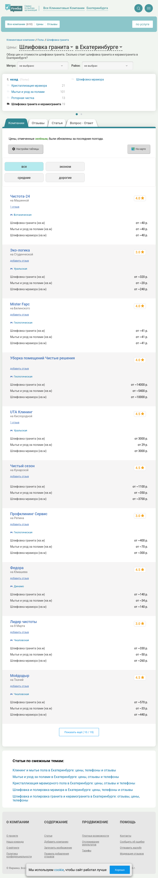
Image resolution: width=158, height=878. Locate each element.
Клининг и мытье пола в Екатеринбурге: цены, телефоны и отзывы (64, 770)
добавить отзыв (19, 260)
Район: (75, 65)
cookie (59, 870)
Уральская (20, 268)
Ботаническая (22, 214)
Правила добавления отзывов (56, 855)
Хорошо (120, 869)
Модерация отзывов (132, 853)
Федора (16, 568)
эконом (65, 167)
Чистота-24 (20, 196)
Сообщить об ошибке (132, 841)
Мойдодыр (19, 675)
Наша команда (15, 841)
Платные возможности (95, 835)
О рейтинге (12, 847)
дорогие (65, 178)
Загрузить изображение (58, 847)
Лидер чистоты (23, 621)
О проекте (12, 835)
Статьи (48, 835)
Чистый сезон (22, 466)
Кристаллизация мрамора (29, 85)
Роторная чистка (23, 98)
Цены (39, 24)
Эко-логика (20, 250)
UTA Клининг (21, 412)
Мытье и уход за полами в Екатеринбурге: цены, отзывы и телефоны (66, 777)
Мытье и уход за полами (28, 91)
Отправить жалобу (131, 847)
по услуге (142, 24)
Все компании (20, 24)
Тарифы (86, 850)
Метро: (11, 65)
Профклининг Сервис (28, 514)
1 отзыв (14, 206)
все (24, 167)
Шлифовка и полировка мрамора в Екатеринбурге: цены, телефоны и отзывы (73, 790)
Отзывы (52, 24)
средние (24, 178)
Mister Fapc (20, 304)
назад (19, 79)
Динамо (19, 586)
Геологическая (23, 322)
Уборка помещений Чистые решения (42, 358)
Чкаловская (21, 640)
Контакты (125, 835)
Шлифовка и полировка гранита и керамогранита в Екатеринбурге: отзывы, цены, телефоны (76, 798)
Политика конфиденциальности (19, 855)
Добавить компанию (56, 841)
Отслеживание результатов (90, 843)
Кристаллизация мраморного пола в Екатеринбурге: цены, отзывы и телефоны (74, 783)
